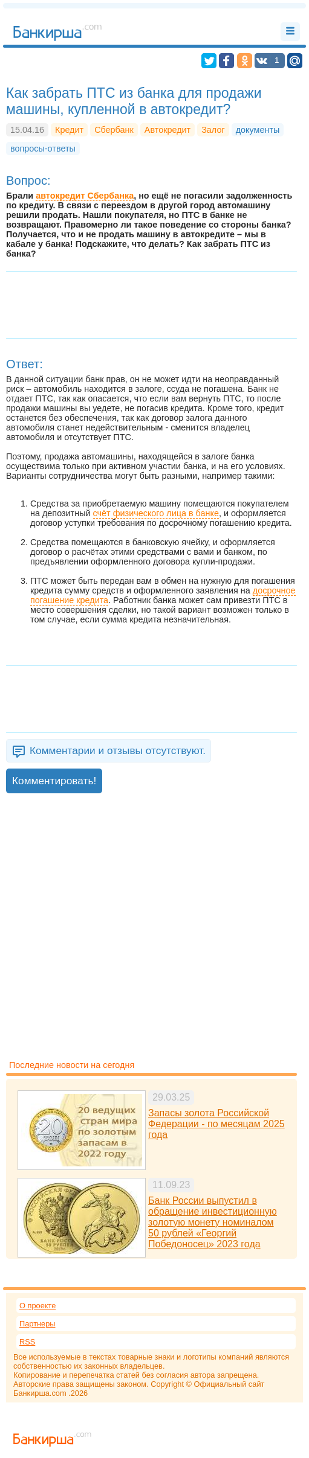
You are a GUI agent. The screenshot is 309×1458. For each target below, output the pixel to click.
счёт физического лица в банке (156, 513)
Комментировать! (54, 781)
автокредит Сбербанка (85, 195)
